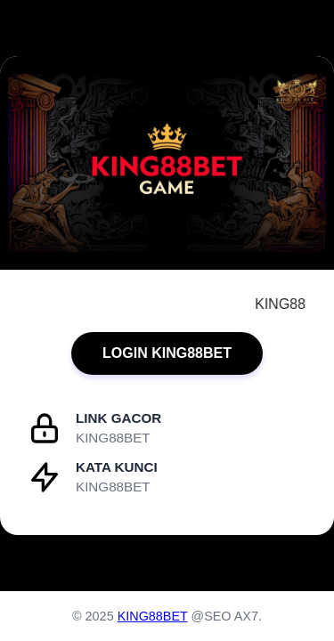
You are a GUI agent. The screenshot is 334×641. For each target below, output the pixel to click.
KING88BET (153, 616)
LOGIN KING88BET (167, 353)
